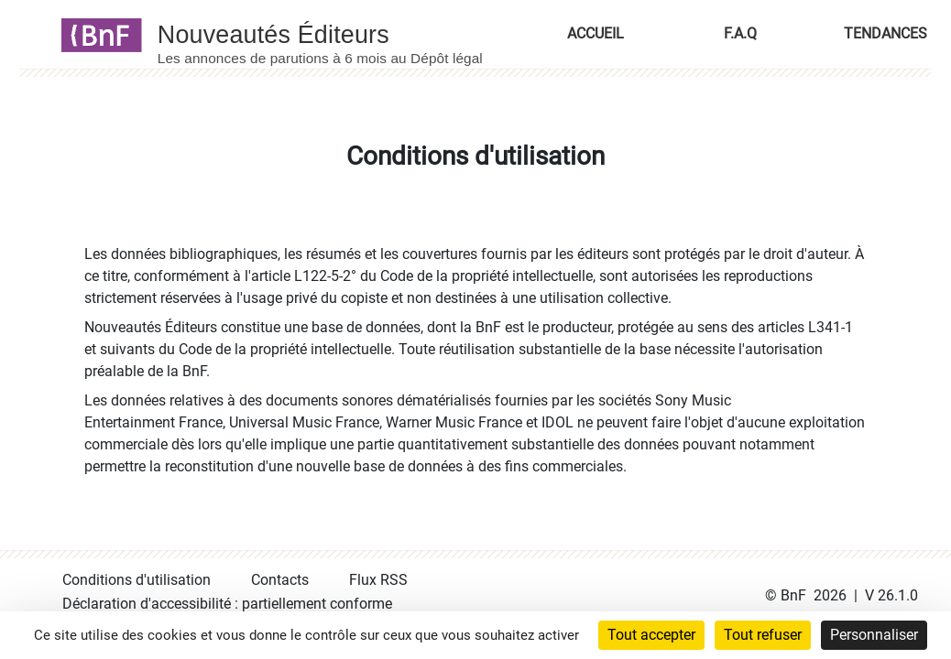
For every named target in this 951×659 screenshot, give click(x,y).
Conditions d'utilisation (136, 580)
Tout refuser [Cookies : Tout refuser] (763, 634)
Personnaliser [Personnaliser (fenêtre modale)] (874, 634)
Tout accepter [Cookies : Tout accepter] (651, 634)
